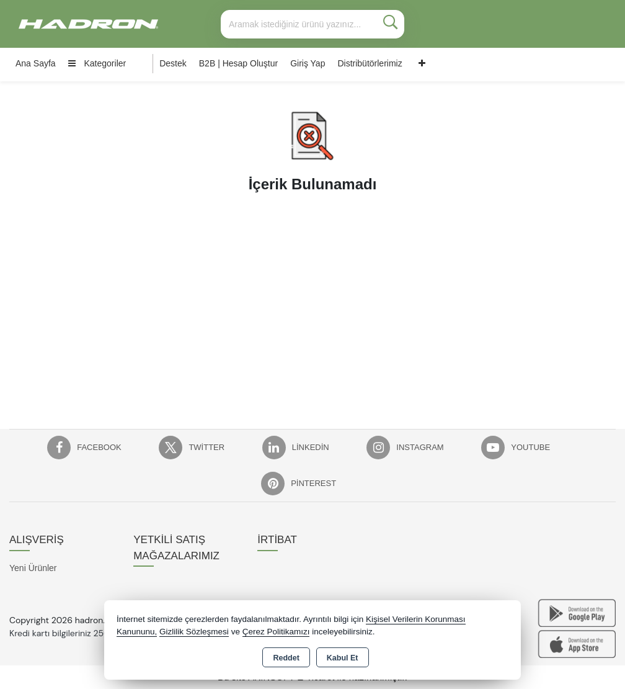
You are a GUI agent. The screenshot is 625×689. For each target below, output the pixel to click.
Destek (173, 63)
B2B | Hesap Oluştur (238, 63)
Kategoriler (97, 63)
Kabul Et (342, 658)
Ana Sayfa (36, 63)
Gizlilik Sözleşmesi (194, 631)
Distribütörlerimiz (369, 63)
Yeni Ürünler (33, 568)
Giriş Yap (307, 63)
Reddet (286, 658)
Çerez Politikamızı (276, 631)
